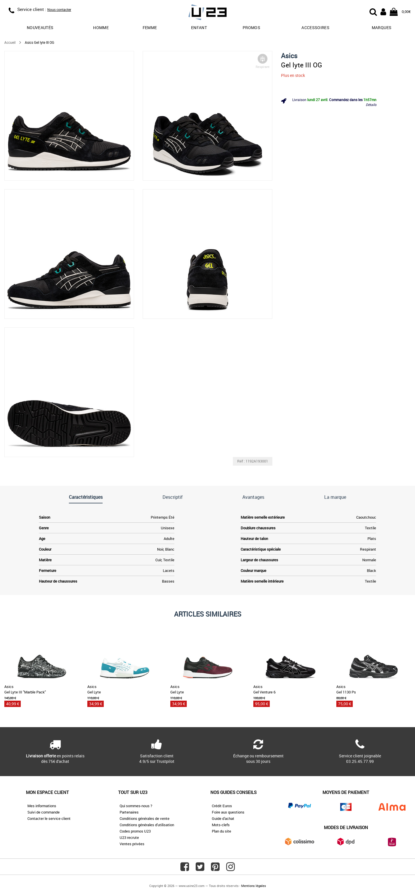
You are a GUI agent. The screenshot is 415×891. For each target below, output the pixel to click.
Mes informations (41, 805)
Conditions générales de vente (144, 818)
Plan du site (221, 831)
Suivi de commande (43, 812)
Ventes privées (132, 843)
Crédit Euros (222, 805)
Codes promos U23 (135, 831)
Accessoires (315, 27)
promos (251, 27)
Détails (371, 104)
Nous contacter (59, 9)
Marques (381, 27)
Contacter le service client (49, 818)
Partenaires (129, 812)
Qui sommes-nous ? (136, 805)
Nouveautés (40, 27)
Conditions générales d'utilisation (147, 824)
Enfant (199, 27)
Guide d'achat (223, 818)
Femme (150, 27)
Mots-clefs (221, 824)
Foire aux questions (228, 812)
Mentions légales (253, 886)
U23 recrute (129, 837)
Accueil (10, 42)
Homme (101, 27)
